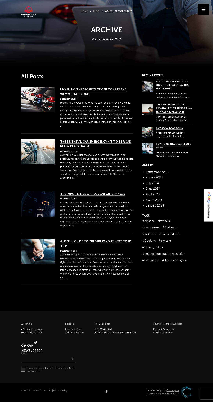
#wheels (164, 221)
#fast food (149, 234)
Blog (96, 11)
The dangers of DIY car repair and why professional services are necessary (174, 108)
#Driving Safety (152, 247)
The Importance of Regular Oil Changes (92, 193)
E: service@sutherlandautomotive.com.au (115, 332)
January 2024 (155, 205)
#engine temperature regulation (163, 253)
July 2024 (152, 183)
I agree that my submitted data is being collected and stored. (48, 370)
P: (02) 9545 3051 (103, 329)
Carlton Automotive (163, 332)
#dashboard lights (174, 260)
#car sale (165, 240)
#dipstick (148, 221)
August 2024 (154, 177)
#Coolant (148, 240)
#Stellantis (170, 227)
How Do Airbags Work (169, 127)
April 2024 (153, 194)
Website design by (162, 390)
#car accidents (170, 234)
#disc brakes (150, 227)
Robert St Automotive (164, 329)
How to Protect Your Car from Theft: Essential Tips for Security (172, 85)
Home (84, 11)
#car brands (150, 260)
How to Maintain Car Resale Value (173, 145)
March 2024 (154, 200)
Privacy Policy (60, 390)
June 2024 (153, 188)
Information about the (162, 393)
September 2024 (157, 172)
